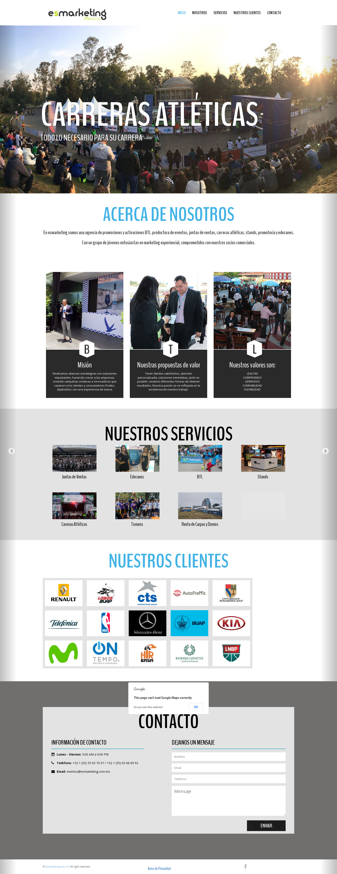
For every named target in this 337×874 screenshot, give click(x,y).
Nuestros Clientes (247, 13)
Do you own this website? (148, 707)
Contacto (274, 13)
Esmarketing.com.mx (57, 866)
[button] (8, 437)
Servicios (220, 13)
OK (196, 707)
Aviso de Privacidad (159, 868)
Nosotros (199, 13)
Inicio (182, 13)
